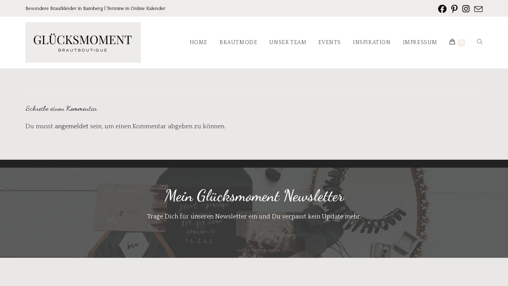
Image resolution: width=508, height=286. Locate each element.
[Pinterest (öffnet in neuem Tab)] (454, 9)
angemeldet (72, 126)
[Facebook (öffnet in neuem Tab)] (442, 9)
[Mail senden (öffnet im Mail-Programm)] (477, 9)
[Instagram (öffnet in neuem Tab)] (466, 9)
